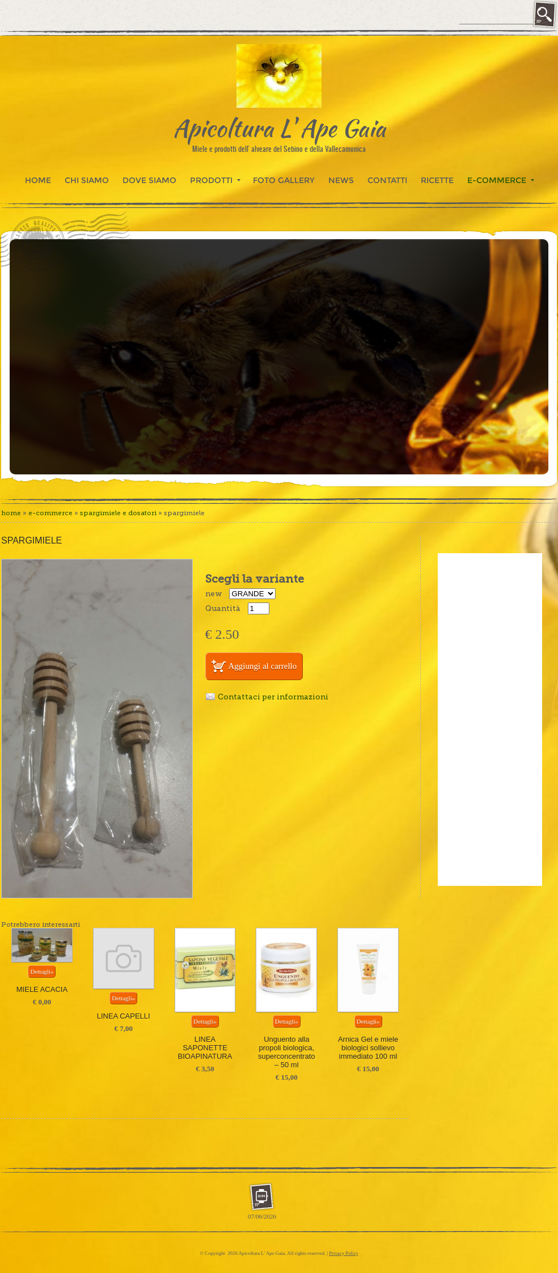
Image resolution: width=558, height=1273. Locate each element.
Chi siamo (87, 180)
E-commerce (500, 180)
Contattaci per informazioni (273, 697)
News (341, 180)
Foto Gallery (284, 180)
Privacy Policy (343, 1253)
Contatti (387, 180)
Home (38, 180)
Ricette (437, 180)
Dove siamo (149, 180)
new (213, 593)
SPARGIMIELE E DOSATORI (118, 513)
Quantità (222, 608)
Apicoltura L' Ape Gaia (279, 128)
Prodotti (215, 180)
